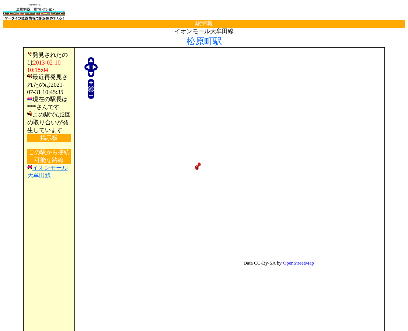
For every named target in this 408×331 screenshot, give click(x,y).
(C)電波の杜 (204, 324)
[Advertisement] (353, 162)
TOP (15, 310)
